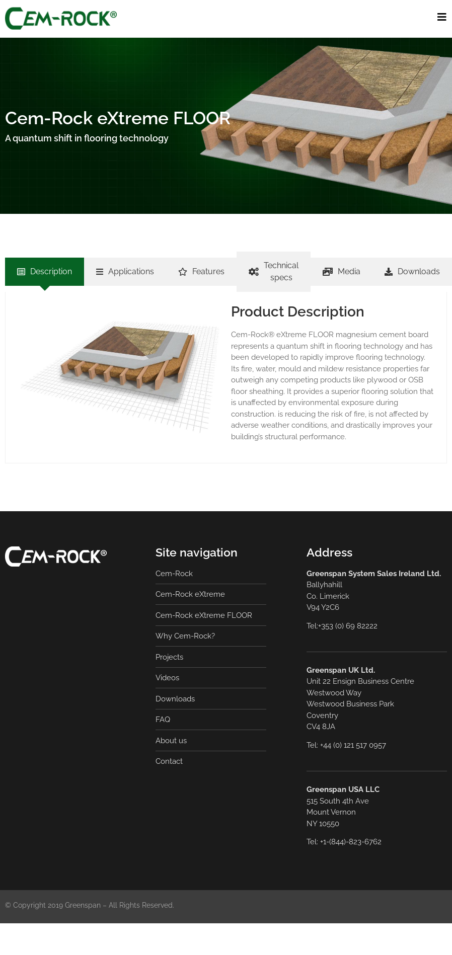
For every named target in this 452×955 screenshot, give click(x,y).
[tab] (44, 272)
